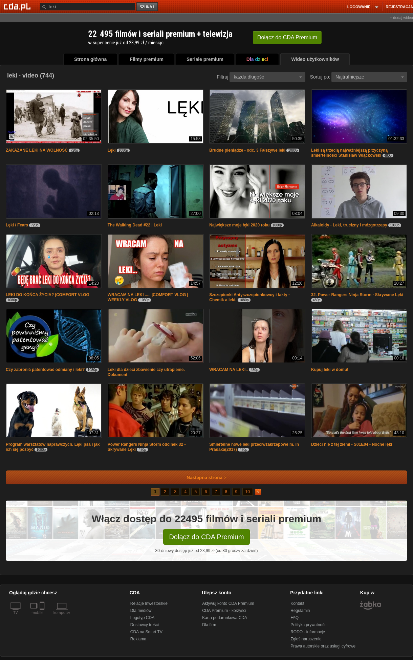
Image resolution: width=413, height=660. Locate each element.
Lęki (112, 150)
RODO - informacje (307, 632)
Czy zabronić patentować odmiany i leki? (45, 369)
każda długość (268, 77)
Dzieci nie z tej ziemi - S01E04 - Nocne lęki (351, 444)
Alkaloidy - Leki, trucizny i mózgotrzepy (349, 225)
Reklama (138, 639)
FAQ (294, 617)
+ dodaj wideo (401, 18)
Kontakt (297, 603)
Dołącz (287, 37)
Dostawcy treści (144, 624)
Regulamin (300, 610)
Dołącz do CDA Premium (206, 537)
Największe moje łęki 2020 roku (239, 225)
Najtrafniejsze (369, 77)
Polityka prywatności (308, 624)
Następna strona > (202, 477)
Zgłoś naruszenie (305, 639)
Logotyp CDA (142, 617)
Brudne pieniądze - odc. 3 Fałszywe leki (247, 150)
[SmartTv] (43, 616)
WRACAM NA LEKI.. (228, 369)
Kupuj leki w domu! (329, 369)
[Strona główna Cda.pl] (18, 6)
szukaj (147, 7)
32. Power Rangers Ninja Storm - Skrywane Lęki (357, 294)
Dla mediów (141, 610)
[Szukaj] (87, 6)
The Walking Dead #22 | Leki (135, 225)
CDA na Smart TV (146, 632)
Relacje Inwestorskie (149, 603)
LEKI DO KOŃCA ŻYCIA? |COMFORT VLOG (47, 294)
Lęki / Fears (17, 225)
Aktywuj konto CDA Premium (228, 603)
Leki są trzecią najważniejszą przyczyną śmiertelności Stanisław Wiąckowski (349, 153)
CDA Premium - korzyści (224, 610)
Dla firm (209, 624)
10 (247, 491)
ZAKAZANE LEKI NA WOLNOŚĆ (37, 150)
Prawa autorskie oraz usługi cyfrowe (322, 646)
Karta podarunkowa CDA (224, 617)
